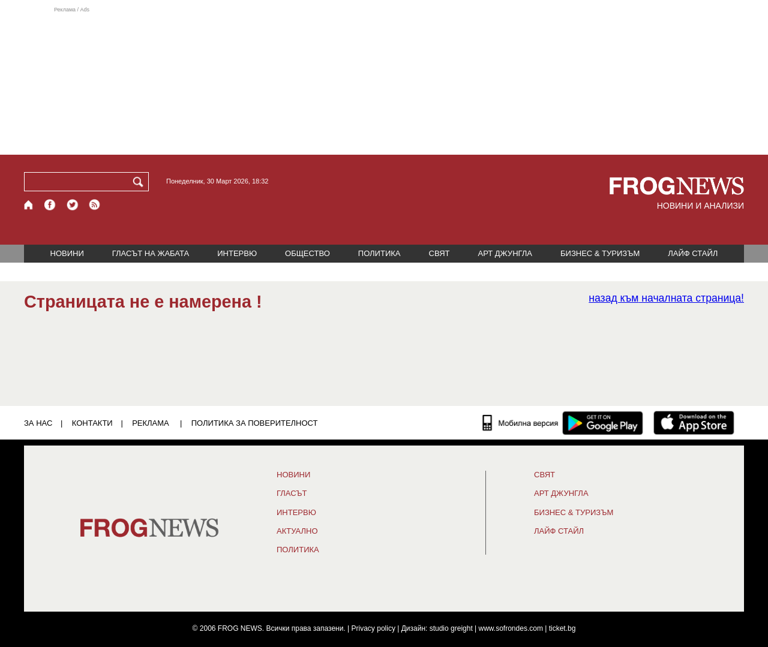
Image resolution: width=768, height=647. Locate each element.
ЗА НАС (38, 423)
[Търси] (140, 182)
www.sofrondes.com (511, 628)
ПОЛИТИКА (379, 253)
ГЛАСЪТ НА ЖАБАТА (150, 253)
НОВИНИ (67, 253)
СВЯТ (439, 253)
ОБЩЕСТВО (307, 253)
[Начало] (29, 204)
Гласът (292, 493)
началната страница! (666, 298)
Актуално (297, 531)
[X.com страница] (73, 204)
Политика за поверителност (254, 423)
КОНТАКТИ (92, 423)
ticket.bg (562, 628)
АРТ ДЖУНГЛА (505, 253)
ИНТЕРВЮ (237, 253)
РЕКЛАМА (150, 423)
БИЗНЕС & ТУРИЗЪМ (600, 253)
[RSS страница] (95, 204)
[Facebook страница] (50, 204)
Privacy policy (373, 628)
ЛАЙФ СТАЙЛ (693, 253)
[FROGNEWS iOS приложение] (694, 423)
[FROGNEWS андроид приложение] (603, 423)
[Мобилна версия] (520, 423)
